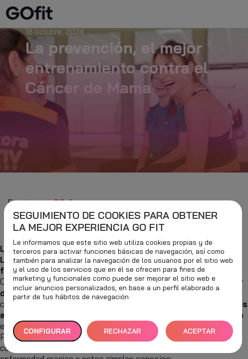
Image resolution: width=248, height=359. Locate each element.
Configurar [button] (47, 331)
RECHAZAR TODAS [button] (122, 334)
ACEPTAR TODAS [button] (199, 334)
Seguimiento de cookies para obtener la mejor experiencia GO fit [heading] (115, 221)
